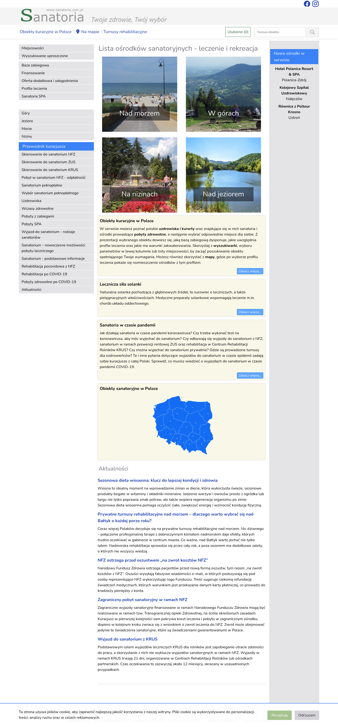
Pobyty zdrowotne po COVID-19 (49, 281)
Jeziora (27, 121)
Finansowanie (33, 73)
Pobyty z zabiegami (38, 216)
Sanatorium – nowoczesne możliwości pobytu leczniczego (53, 248)
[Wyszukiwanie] (312, 32)
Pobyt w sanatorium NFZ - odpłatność (53, 177)
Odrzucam (306, 715)
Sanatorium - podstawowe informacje (53, 258)
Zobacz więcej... (250, 271)
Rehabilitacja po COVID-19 (44, 274)
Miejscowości (33, 48)
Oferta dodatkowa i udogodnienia (50, 80)
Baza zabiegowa (35, 65)
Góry (26, 113)
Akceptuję (279, 715)
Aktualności (31, 289)
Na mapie (87, 32)
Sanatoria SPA (34, 96)
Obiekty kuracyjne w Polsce (46, 32)
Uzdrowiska (31, 200)
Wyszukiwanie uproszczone (45, 55)
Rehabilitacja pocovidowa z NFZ (48, 266)
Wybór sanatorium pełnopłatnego (50, 193)
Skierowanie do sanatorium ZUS (48, 162)
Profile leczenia (34, 88)
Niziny (27, 136)
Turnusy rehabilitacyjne (125, 32)
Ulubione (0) (237, 32)
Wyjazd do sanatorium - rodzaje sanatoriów (48, 234)
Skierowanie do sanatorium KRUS (50, 169)
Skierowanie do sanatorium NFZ (48, 154)
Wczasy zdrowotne (38, 208)
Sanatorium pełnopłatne (42, 185)
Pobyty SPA (32, 224)
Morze (27, 128)
